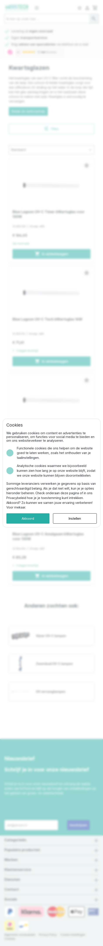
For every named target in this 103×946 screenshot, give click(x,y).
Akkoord (28, 518)
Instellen (75, 518)
